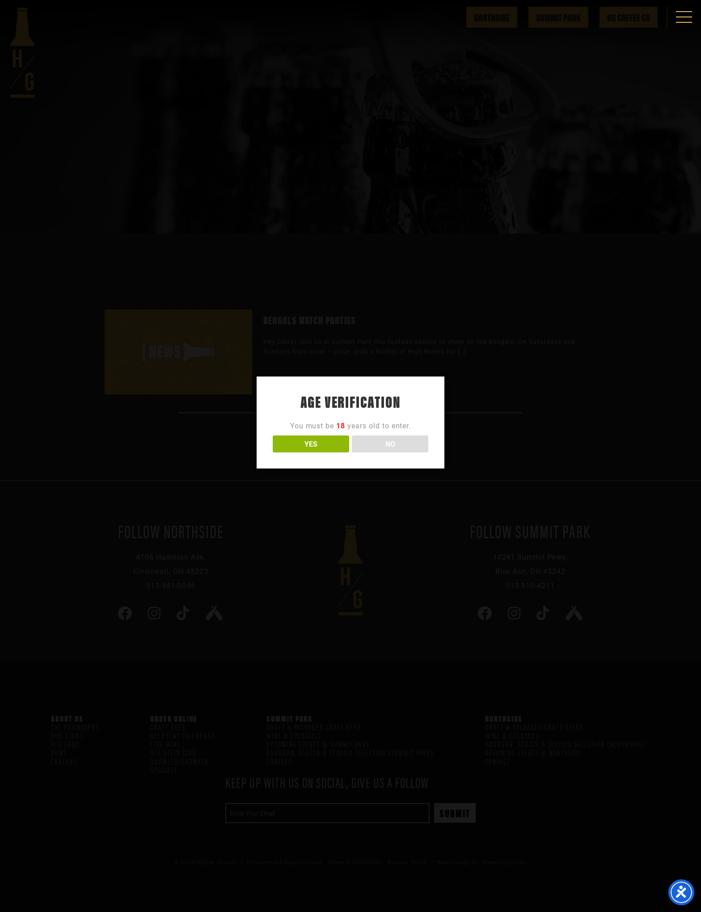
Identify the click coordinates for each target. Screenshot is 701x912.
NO (390, 443)
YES (310, 443)
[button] (684, 17)
